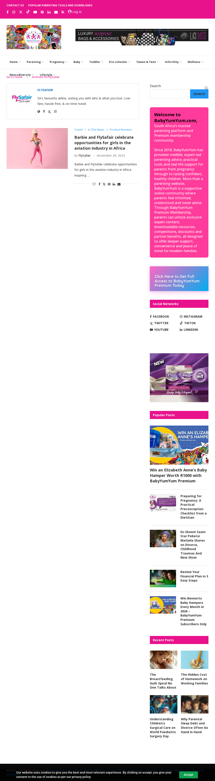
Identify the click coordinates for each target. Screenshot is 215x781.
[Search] (206, 88)
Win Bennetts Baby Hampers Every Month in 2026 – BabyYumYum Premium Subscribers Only (193, 611)
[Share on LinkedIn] (114, 184)
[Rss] (62, 12)
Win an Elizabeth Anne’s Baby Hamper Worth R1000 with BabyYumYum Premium (178, 475)
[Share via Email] (119, 184)
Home (14, 62)
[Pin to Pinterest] (109, 184)
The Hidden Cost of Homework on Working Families (194, 678)
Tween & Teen (146, 62)
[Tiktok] (28, 12)
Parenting (34, 62)
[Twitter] (21, 12)
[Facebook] (8, 12)
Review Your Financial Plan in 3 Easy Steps (194, 576)
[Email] (56, 12)
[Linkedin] (49, 12)
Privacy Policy (116, 770)
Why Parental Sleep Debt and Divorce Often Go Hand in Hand (194, 725)
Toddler (94, 62)
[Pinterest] (42, 12)
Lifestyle (46, 75)
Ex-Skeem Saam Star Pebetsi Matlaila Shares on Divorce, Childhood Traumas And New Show (193, 545)
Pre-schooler (118, 62)
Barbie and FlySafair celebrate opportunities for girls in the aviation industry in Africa (104, 143)
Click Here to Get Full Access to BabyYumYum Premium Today (177, 280)
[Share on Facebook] (99, 184)
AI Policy (152, 770)
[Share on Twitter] (104, 184)
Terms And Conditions (89, 770)
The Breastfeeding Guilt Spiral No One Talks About (163, 680)
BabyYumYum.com (59, 770)
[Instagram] (13, 12)
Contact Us (15, 5)
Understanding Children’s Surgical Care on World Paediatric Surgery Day (163, 727)
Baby (76, 62)
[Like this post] (94, 184)
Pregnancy (57, 62)
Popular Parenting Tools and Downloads (60, 5)
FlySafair (85, 155)
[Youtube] (35, 12)
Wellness (194, 62)
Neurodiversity (20, 75)
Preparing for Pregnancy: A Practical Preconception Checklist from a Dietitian (193, 507)
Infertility (172, 62)
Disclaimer (136, 770)
